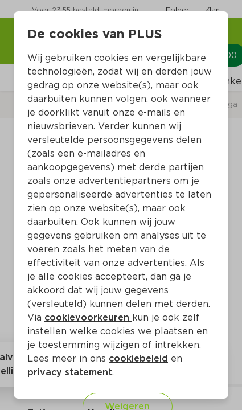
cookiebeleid (138, 358)
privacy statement (69, 372)
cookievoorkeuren (88, 317)
